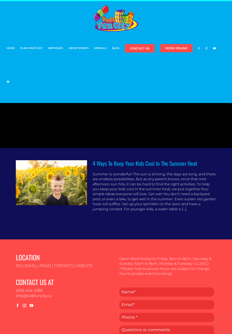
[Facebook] (17, 305)
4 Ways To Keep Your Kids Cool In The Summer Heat (145, 163)
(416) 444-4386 (29, 290)
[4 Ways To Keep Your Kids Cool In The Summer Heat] (51, 182)
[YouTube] (31, 305)
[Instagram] (24, 305)
